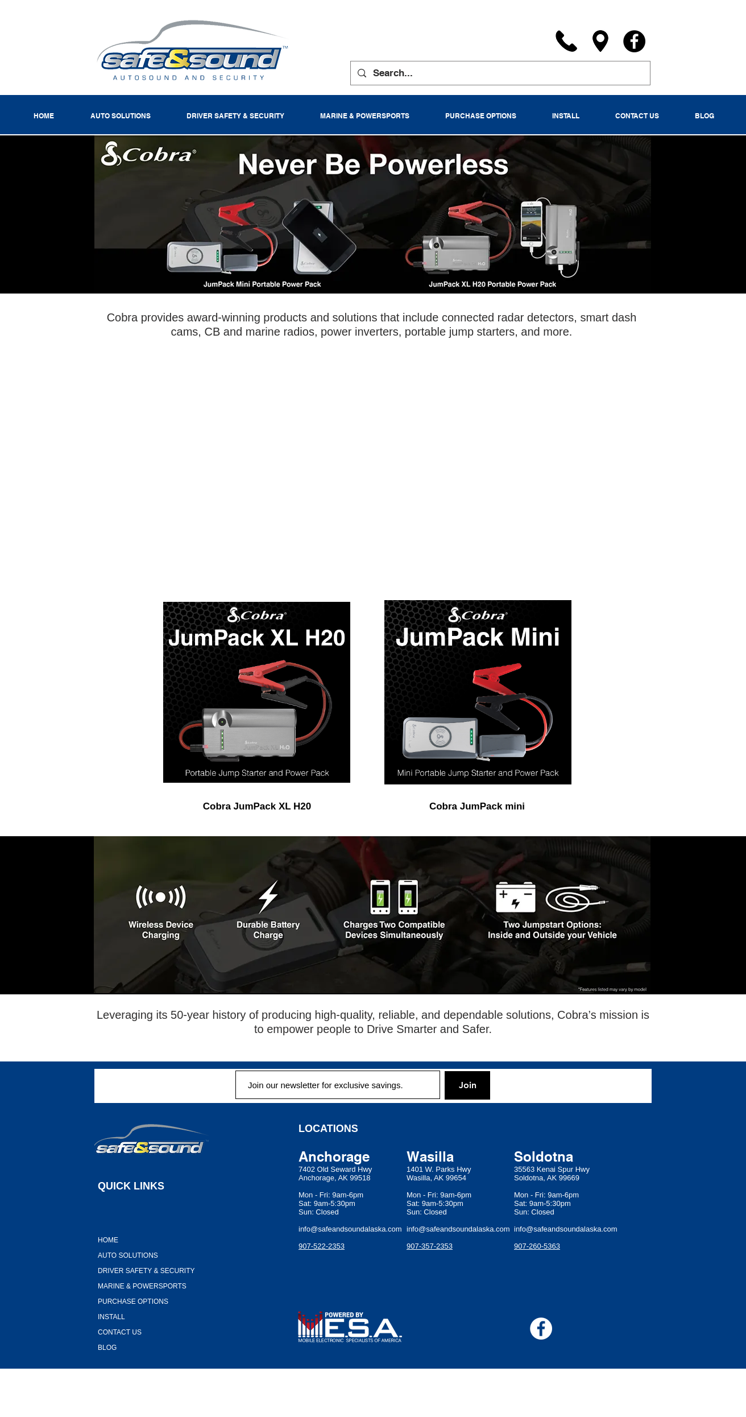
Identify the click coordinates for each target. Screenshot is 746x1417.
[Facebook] (634, 41)
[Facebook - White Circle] (541, 1328)
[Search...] (499, 73)
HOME (108, 1240)
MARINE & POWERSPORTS (142, 1286)
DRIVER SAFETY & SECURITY (146, 1271)
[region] (255, 692)
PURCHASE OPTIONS (133, 1302)
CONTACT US (120, 1332)
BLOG (107, 1348)
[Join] (467, 1085)
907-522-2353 (322, 1246)
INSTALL (111, 1317)
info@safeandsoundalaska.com (350, 1229)
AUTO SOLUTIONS (128, 1255)
